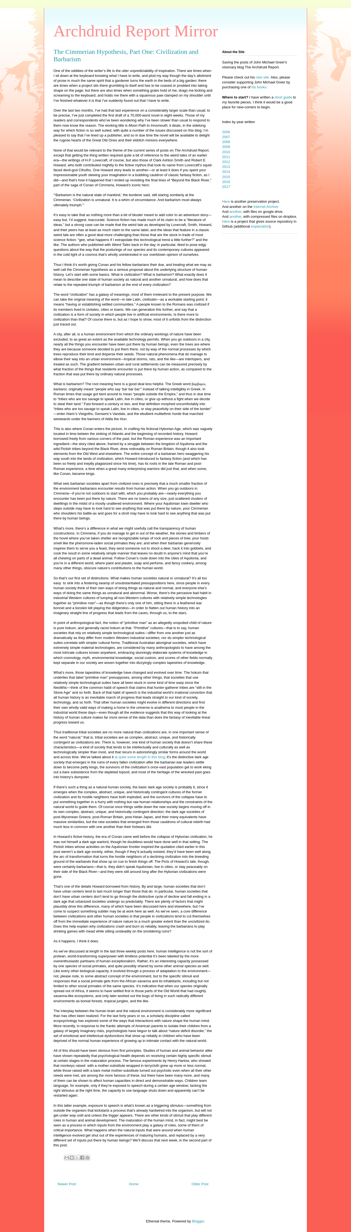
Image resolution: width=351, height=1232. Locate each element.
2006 (226, 132)
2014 (226, 172)
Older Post (200, 1184)
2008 (226, 142)
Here (226, 201)
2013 (226, 167)
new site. (263, 77)
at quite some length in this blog (140, 757)
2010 (226, 152)
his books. (259, 87)
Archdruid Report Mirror (135, 31)
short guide (283, 97)
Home (134, 1184)
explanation (260, 226)
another (235, 212)
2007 (226, 137)
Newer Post (67, 1184)
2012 (226, 162)
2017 (226, 187)
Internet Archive (265, 207)
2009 (226, 147)
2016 (226, 182)
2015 (226, 177)
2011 (226, 157)
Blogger (198, 1221)
